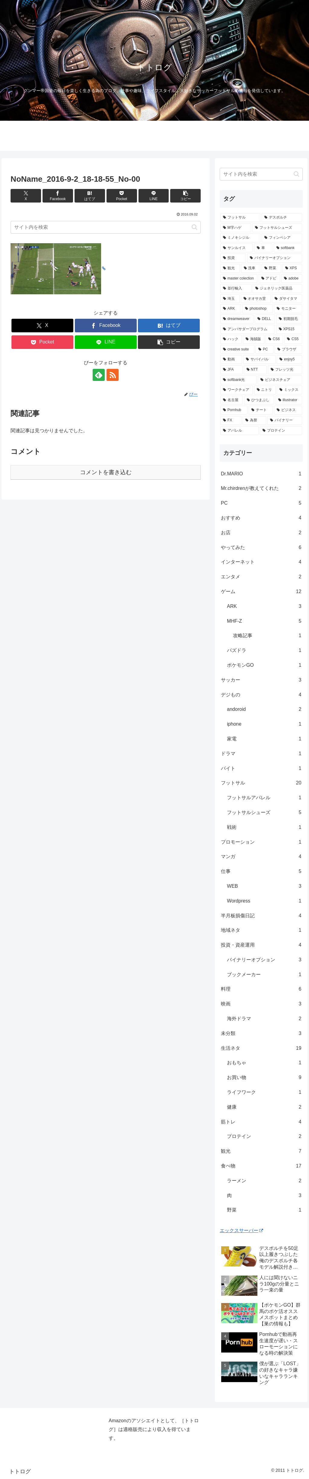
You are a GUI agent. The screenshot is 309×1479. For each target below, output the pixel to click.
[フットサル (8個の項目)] (240, 217)
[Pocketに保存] (122, 196)
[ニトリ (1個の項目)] (265, 390)
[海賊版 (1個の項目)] (253, 339)
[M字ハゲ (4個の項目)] (235, 227)
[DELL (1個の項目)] (265, 319)
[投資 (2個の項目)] (233, 258)
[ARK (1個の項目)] (230, 308)
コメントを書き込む (106, 472)
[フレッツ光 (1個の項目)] (285, 369)
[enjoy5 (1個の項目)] (289, 359)
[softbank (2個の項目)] (288, 248)
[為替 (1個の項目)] (254, 420)
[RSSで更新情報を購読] (113, 375)
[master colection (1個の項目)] (238, 278)
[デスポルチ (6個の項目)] (282, 217)
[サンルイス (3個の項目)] (236, 248)
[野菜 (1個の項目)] (271, 268)
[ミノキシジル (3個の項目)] (240, 237)
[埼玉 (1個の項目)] (229, 298)
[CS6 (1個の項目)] (274, 339)
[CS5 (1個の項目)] (293, 339)
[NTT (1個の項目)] (255, 369)
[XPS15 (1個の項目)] (289, 329)
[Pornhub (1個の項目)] (233, 410)
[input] (106, 227)
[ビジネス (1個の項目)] (288, 410)
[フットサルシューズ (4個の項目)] (277, 227)
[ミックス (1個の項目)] (289, 390)
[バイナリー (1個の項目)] (284, 420)
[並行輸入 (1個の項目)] (235, 288)
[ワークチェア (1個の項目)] (236, 390)
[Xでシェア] (26, 196)
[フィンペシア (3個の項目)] (282, 237)
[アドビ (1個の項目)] (269, 278)
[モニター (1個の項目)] (288, 308)
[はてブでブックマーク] (90, 196)
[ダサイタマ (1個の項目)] (287, 298)
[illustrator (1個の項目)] (289, 400)
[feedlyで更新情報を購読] (99, 375)
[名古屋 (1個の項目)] (231, 400)
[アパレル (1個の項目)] (239, 430)
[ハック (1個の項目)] (231, 339)
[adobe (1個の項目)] (291, 278)
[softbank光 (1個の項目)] (238, 380)
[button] (185, 196)
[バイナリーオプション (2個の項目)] (274, 258)
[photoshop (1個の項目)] (257, 308)
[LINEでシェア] (154, 196)
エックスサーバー (241, 1230)
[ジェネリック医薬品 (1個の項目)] (277, 288)
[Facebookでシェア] (58, 196)
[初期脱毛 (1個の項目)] (289, 319)
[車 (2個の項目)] (263, 248)
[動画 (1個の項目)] (231, 359)
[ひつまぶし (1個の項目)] (259, 400)
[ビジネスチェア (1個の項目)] (280, 380)
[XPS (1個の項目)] (292, 268)
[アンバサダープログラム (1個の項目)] (247, 329)
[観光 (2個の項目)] (230, 268)
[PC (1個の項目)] (264, 349)
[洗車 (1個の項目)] (251, 268)
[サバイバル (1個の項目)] (259, 359)
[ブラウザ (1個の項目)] (288, 349)
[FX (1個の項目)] (230, 420)
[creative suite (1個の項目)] (237, 349)
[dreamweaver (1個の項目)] (236, 319)
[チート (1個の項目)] (261, 410)
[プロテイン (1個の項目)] (281, 430)
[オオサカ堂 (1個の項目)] (256, 298)
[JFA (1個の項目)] (231, 369)
